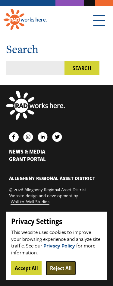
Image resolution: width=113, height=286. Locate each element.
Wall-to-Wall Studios (30, 201)
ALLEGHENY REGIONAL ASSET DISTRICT (52, 178)
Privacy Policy (59, 245)
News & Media (27, 151)
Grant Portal (27, 159)
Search (82, 68)
